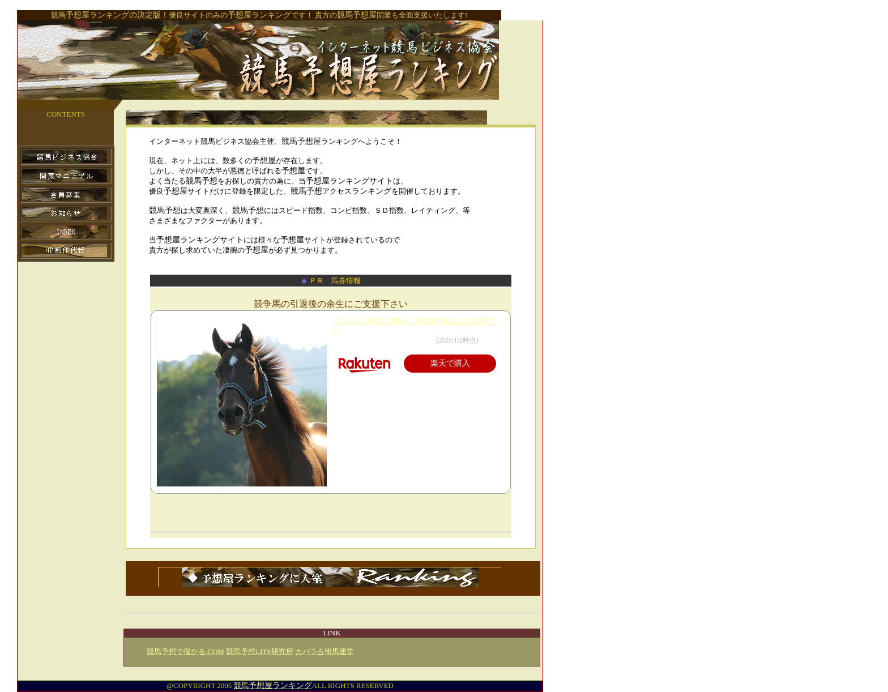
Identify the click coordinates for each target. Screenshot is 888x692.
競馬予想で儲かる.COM (185, 651)
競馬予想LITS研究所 (259, 651)
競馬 (273, 685)
